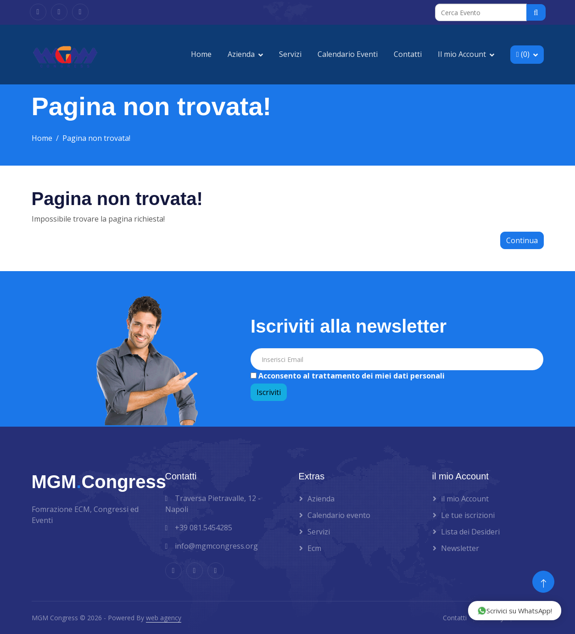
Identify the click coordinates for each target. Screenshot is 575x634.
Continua (522, 240)
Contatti (408, 54)
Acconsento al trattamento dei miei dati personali (351, 376)
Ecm (314, 548)
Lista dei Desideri (470, 532)
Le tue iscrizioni (468, 515)
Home (201, 54)
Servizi (290, 54)
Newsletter (460, 548)
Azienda (241, 54)
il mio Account (465, 499)
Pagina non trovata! (96, 138)
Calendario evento (338, 515)
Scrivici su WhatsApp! (514, 611)
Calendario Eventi (348, 54)
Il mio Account (462, 54)
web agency (163, 617)
